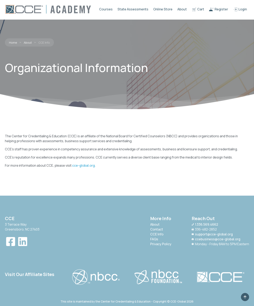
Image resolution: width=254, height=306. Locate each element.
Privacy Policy (160, 244)
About (182, 9)
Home (13, 42)
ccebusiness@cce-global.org (216, 239)
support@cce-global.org (212, 234)
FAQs (154, 239)
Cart (198, 9)
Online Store (162, 9)
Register (218, 9)
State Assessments (132, 9)
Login (240, 9)
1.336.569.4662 (205, 224)
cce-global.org (83, 165)
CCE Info (156, 234)
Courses (106, 9)
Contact (156, 229)
